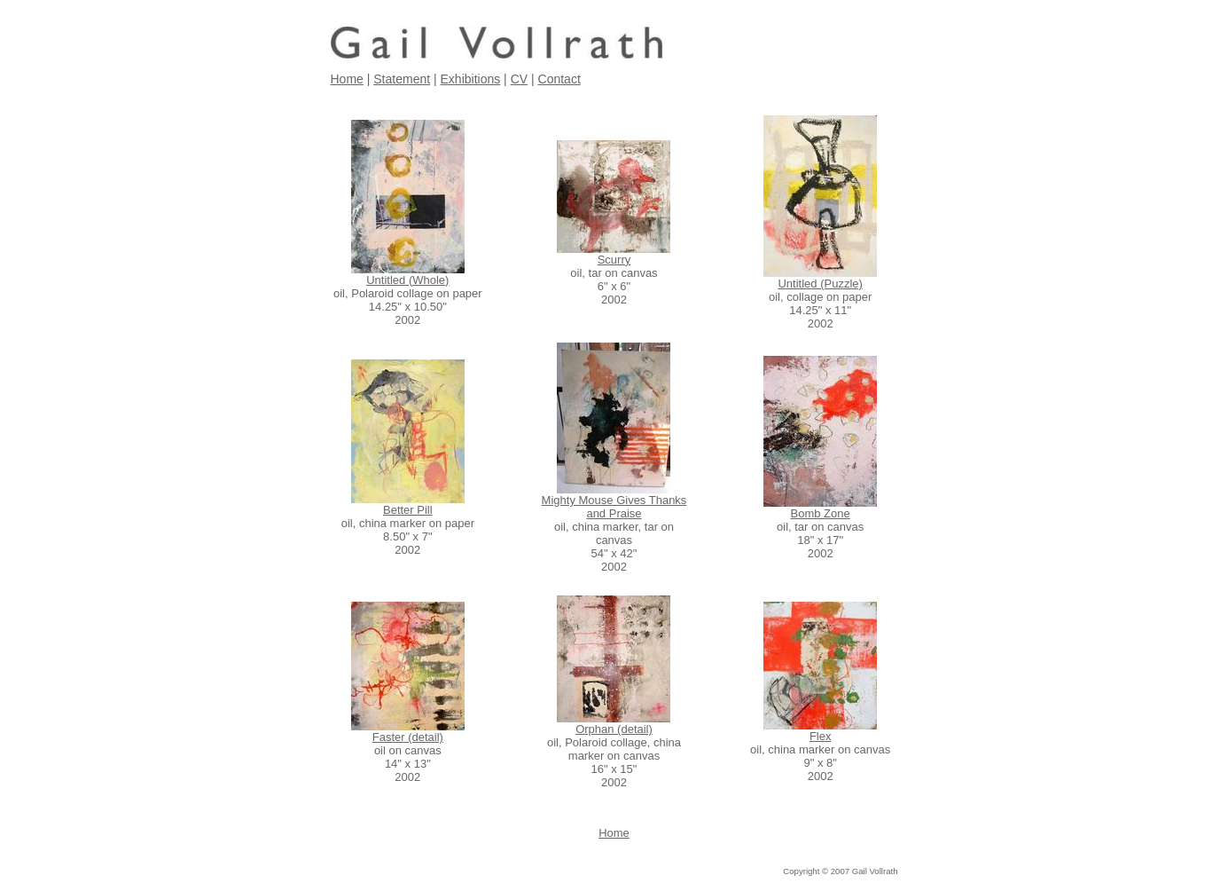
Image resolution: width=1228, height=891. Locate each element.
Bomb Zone (820, 513)
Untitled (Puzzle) (820, 283)
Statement (401, 79)
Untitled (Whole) (407, 280)
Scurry (614, 259)
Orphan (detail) (614, 729)
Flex (821, 736)
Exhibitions (471, 79)
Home (347, 79)
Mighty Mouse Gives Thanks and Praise (614, 506)
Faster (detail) (407, 737)
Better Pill (408, 509)
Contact (559, 79)
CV (519, 79)
